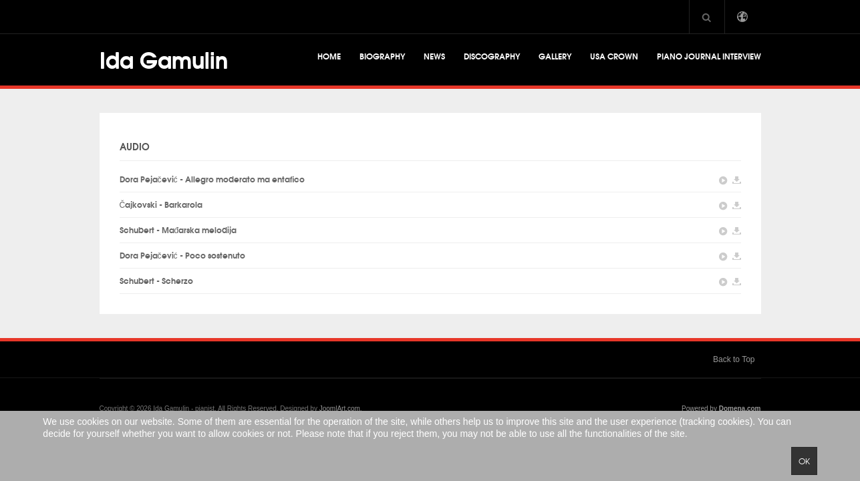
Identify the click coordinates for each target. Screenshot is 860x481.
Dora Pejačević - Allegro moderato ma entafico (212, 178)
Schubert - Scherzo (156, 280)
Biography (382, 55)
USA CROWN (614, 55)
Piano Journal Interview (709, 55)
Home (329, 55)
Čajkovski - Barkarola (161, 204)
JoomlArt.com (339, 408)
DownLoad (736, 180)
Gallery (555, 55)
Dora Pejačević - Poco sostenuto (182, 255)
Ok (804, 461)
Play (723, 180)
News (434, 55)
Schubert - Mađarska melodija (178, 229)
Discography (492, 55)
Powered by (721, 408)
